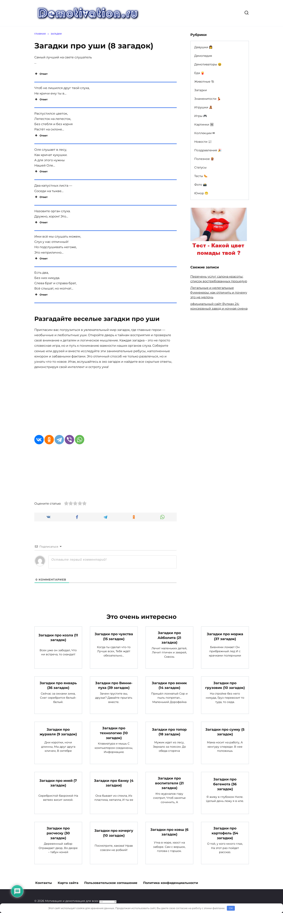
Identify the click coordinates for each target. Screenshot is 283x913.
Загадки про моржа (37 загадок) (225, 636)
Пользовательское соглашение (110, 883)
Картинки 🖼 (204, 124)
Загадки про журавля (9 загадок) (58, 736)
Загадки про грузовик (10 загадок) (225, 687)
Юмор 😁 (201, 193)
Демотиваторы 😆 (208, 64)
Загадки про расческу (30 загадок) (58, 838)
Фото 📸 (200, 184)
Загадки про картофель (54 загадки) (225, 838)
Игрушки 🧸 (203, 107)
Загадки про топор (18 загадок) (169, 736)
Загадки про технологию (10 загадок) (114, 738)
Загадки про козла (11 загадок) (58, 637)
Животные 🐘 (204, 81)
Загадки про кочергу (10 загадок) (113, 837)
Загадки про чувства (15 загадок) (113, 636)
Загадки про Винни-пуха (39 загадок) (113, 686)
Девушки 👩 (203, 47)
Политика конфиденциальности (170, 883)
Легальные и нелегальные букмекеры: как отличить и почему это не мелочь (218, 292)
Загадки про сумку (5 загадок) (225, 736)
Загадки (200, 90)
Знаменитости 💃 (207, 99)
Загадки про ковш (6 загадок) (169, 836)
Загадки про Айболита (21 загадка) (169, 637)
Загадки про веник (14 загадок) (169, 686)
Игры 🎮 (200, 116)
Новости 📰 (203, 141)
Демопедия (203, 56)
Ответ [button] (41, 74)
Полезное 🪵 (204, 159)
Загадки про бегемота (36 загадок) (225, 789)
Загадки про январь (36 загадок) (58, 686)
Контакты (43, 883)
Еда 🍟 (199, 73)
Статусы (200, 167)
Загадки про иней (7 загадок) (58, 787)
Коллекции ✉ (204, 133)
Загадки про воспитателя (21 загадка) (169, 788)
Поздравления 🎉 (208, 150)
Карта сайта (68, 883)
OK (231, 908)
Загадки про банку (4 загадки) (114, 787)
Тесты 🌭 (201, 176)
